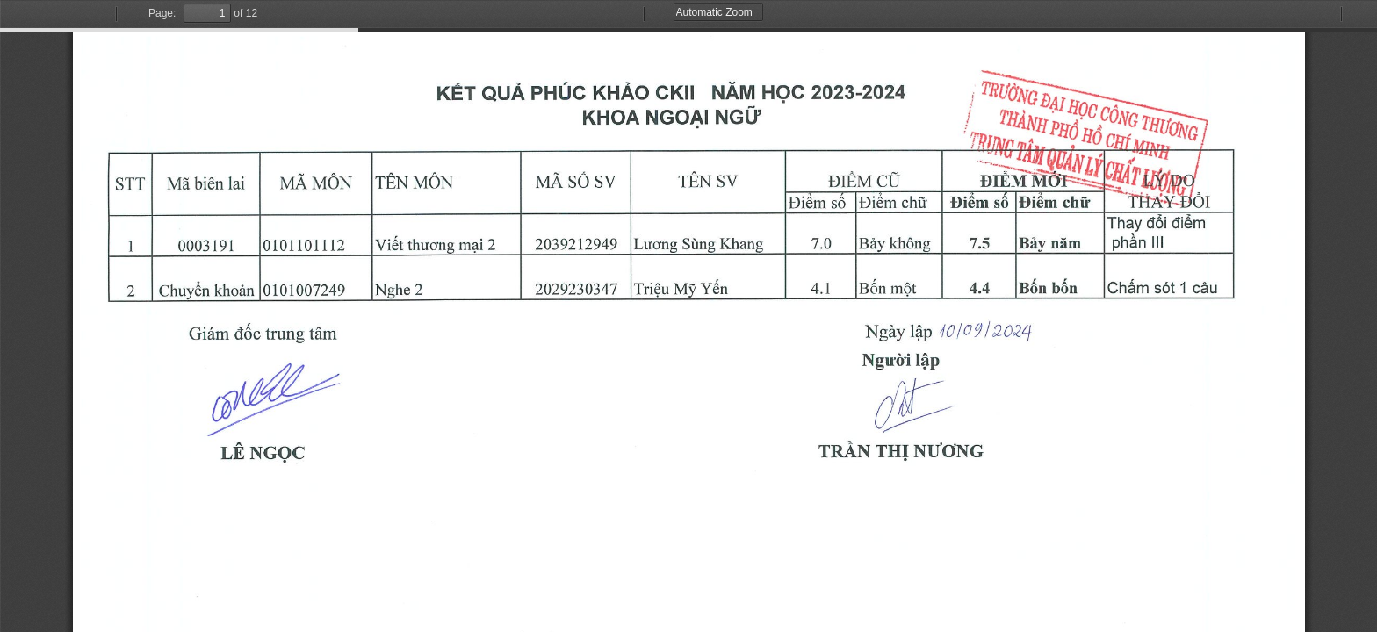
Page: (162, 13)
